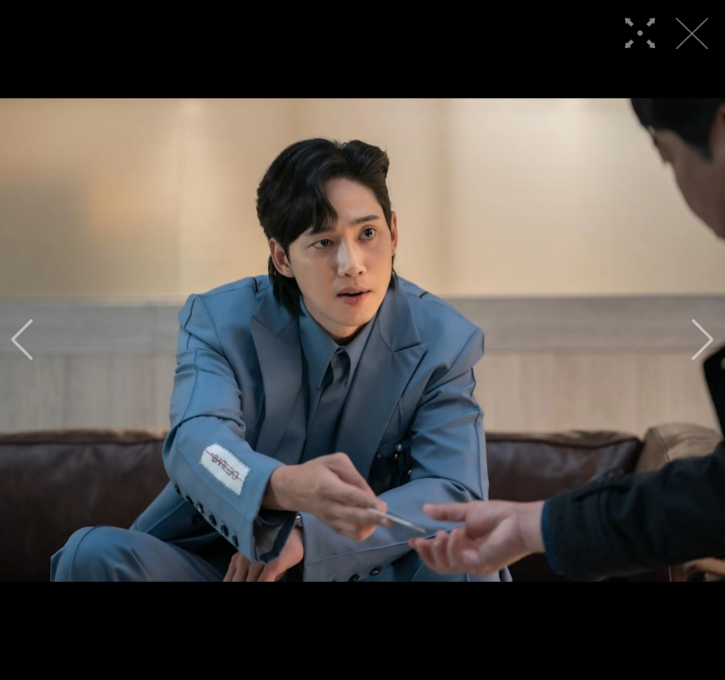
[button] (22, 340)
